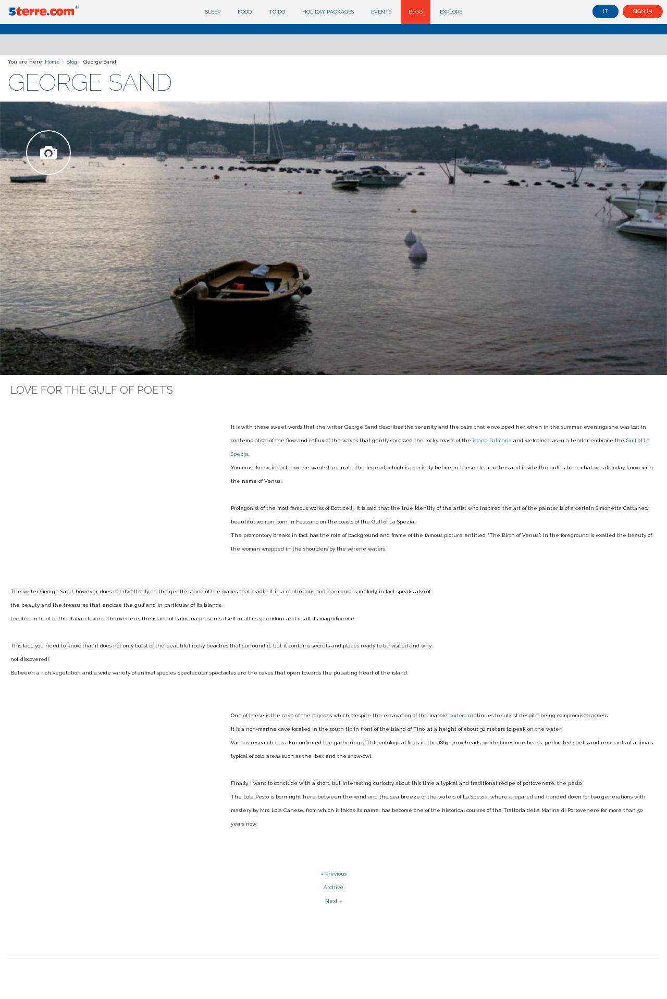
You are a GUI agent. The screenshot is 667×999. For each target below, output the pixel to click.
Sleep (212, 12)
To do (277, 12)
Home (52, 62)
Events (381, 12)
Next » (333, 901)
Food (245, 12)
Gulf (631, 440)
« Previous (333, 874)
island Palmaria (492, 440)
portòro (457, 715)
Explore (451, 12)
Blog (416, 12)
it (605, 11)
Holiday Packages (328, 12)
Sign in (642, 11)
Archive (333, 887)
